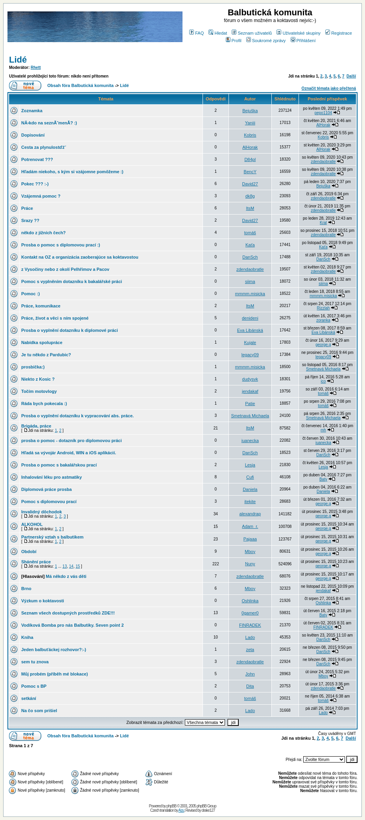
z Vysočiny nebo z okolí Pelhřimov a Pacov (65, 269)
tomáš (250, 232)
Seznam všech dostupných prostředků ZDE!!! (68, 613)
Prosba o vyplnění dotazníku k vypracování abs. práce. (77, 415)
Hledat (217, 33)
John (250, 674)
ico (323, 381)
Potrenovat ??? (37, 159)
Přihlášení (303, 40)
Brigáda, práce (36, 426)
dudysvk (250, 379)
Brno (26, 588)
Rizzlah (323, 308)
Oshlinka (249, 600)
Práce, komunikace (41, 306)
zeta (250, 649)
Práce (27, 208)
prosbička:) (32, 367)
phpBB (171, 806)
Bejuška (250, 110)
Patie (250, 403)
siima (250, 281)
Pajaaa (250, 539)
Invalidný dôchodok (41, 511)
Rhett (36, 67)
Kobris (250, 135)
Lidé (18, 60)
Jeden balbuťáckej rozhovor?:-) (53, 649)
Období (29, 551)
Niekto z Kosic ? (38, 379)
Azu (181, 810)
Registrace (338, 33)
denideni (250, 318)
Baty (323, 479)
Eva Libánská (250, 330)
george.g (323, 344)
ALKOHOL (31, 524)
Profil (233, 40)
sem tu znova (35, 661)
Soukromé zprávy (266, 40)
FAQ (196, 33)
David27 (250, 183)
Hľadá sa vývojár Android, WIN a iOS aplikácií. (68, 452)
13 (65, 566)
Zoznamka (31, 110)
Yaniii (250, 122)
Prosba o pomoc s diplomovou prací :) (60, 244)
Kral (323, 222)
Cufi (250, 477)
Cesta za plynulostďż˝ (43, 147)
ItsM (250, 208)
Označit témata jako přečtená (329, 88)
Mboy (250, 551)
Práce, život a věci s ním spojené (54, 318)
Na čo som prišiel (39, 710)
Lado (250, 637)
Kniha (27, 637)
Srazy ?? (30, 220)
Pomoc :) (30, 293)
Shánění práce (36, 561)
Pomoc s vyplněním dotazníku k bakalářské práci (71, 281)
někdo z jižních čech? (43, 232)
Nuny (250, 563)
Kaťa (250, 244)
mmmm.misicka (250, 293)
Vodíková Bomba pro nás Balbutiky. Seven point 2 (72, 625)
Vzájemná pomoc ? (41, 196)
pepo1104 (323, 113)
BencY (250, 171)
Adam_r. (250, 526)
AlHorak (323, 125)
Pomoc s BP (33, 686)
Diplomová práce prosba (46, 489)
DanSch (250, 257)
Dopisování (32, 135)
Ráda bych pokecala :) (44, 403)
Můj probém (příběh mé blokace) (54, 674)
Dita (250, 686)
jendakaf (250, 391)
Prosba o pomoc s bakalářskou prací (59, 465)
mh (323, 430)
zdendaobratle (323, 161)
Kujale (250, 342)
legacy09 (250, 354)
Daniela (250, 489)
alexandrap (250, 513)
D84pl (250, 159)
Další (351, 76)
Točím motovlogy (39, 391)
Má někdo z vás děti (66, 576)
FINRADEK (250, 625)
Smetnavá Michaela (323, 369)
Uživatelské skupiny (299, 33)
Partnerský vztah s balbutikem (52, 537)
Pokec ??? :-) (35, 183)
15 (78, 566)
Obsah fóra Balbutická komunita (80, 85)
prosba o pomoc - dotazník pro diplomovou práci (71, 440)
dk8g (250, 196)
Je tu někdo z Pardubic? (46, 354)
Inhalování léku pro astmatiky (51, 477)
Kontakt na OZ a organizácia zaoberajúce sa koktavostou (79, 257)
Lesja (250, 465)
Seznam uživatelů (252, 33)
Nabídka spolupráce (42, 342)
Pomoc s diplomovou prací (49, 501)
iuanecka (250, 440)
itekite (250, 501)
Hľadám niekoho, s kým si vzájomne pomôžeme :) (72, 171)
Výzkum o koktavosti (42, 600)
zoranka (323, 320)
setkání (28, 698)
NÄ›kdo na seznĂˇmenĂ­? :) (49, 122)
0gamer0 (249, 613)
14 (71, 566)
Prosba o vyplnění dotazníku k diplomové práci (69, 330)
